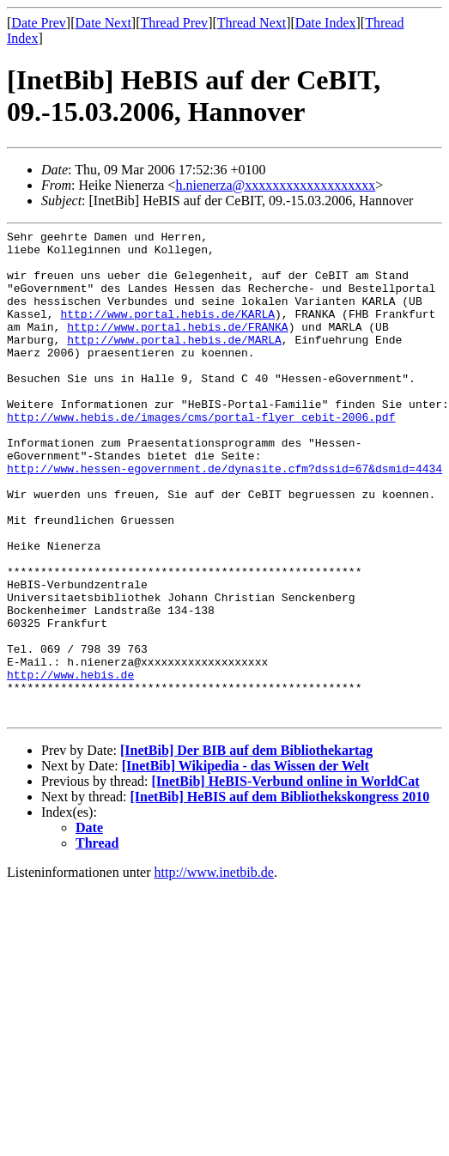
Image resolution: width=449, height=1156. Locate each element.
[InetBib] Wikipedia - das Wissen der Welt (245, 863)
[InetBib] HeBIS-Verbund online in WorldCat (285, 879)
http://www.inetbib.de (214, 970)
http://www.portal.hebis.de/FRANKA (177, 347)
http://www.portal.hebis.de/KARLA (167, 331)
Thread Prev (174, 22)
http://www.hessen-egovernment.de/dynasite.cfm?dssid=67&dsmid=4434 (224, 517)
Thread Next (251, 22)
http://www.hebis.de (70, 764)
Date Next (103, 22)
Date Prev (38, 22)
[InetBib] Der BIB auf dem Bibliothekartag (246, 848)
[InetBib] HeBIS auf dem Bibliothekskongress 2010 (280, 894)
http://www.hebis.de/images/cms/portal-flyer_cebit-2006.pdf (201, 455)
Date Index (325, 22)
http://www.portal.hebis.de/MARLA (174, 362)
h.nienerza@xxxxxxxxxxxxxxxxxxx (275, 185)
